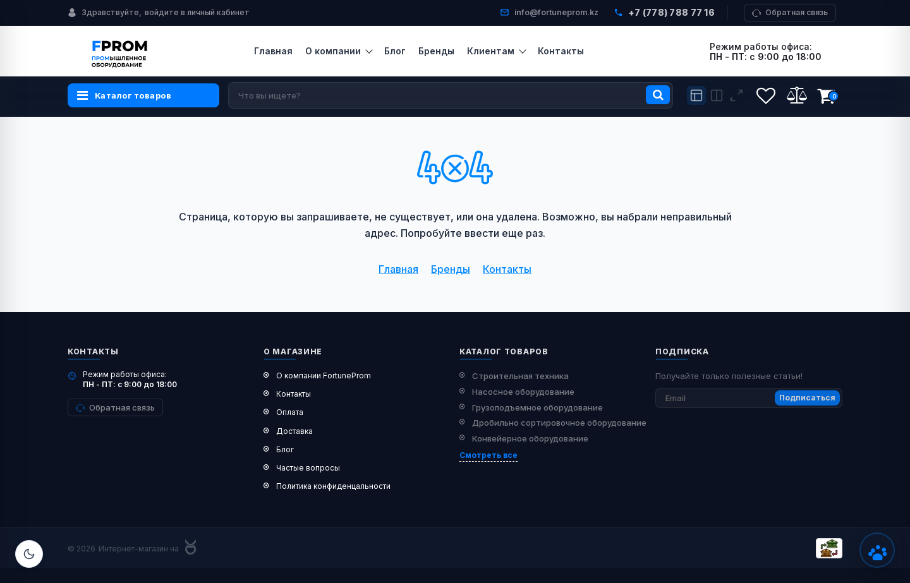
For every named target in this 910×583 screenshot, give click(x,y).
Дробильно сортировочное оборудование (559, 423)
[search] (450, 95)
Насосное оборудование (523, 392)
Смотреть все (488, 455)
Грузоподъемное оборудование (537, 407)
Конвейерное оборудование (530, 438)
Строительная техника (520, 376)
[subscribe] (748, 398)
